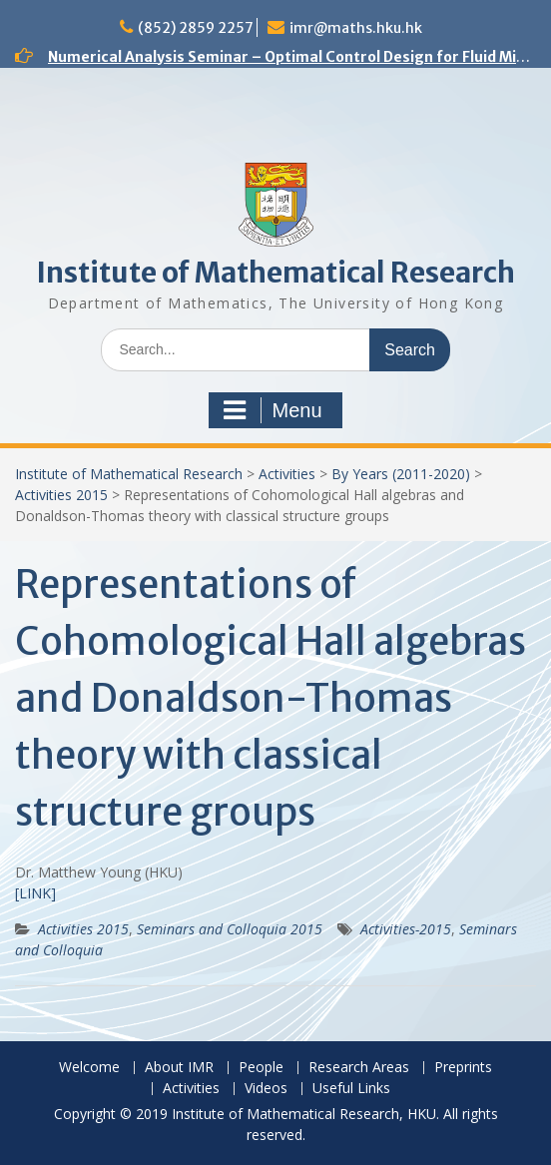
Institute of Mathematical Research (275, 273)
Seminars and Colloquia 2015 (229, 928)
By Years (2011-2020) (400, 473)
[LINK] (35, 892)
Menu (272, 410)
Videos (266, 1088)
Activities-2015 (405, 928)
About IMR (179, 1067)
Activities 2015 (61, 494)
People (261, 1067)
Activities (287, 473)
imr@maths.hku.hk (355, 28)
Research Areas (358, 1067)
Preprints (463, 1067)
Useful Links (351, 1088)
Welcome (89, 1067)
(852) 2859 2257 (196, 28)
